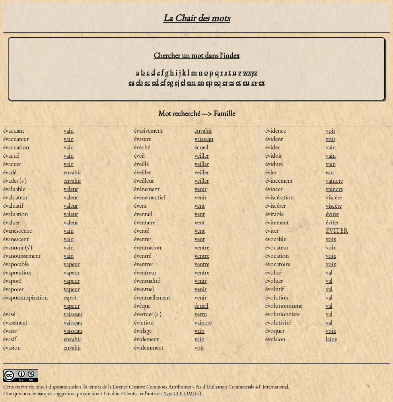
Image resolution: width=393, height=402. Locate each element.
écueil (201, 147)
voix (331, 239)
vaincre (203, 322)
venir (200, 189)
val (329, 272)
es (231, 82)
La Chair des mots (196, 18)
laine (331, 339)
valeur (71, 189)
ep (209, 82)
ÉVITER (337, 230)
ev (254, 82)
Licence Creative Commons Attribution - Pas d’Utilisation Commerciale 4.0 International (200, 386)
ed (155, 82)
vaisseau (73, 314)
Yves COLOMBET (182, 393)
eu (246, 82)
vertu (201, 314)
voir (199, 347)
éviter (332, 214)
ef (162, 82)
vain (69, 130)
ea (131, 82)
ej (177, 82)
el (183, 82)
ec (147, 82)
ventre (202, 247)
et (238, 82)
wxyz (250, 72)
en (200, 82)
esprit (70, 297)
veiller (202, 155)
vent (200, 205)
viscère (334, 197)
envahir (72, 172)
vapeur (72, 264)
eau (330, 172)
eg (170, 82)
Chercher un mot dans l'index (196, 55)
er (225, 82)
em (191, 82)
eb (139, 82)
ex (262, 82)
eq (217, 82)
